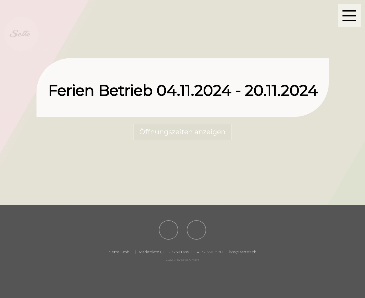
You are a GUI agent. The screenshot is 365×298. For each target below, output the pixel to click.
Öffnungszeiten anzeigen (182, 132)
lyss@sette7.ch (242, 252)
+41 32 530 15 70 (209, 252)
